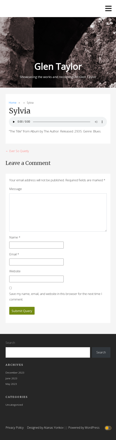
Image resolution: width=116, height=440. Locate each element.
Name (14, 237)
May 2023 (11, 384)
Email (14, 254)
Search (10, 342)
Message (15, 189)
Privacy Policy (15, 427)
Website (15, 271)
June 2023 (11, 378)
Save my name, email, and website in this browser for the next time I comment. (55, 297)
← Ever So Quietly (17, 151)
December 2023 (15, 372)
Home (12, 102)
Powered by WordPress (84, 428)
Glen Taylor (58, 66)
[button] (108, 8)
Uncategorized (14, 404)
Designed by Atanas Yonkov (45, 428)
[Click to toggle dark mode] (108, 428)
